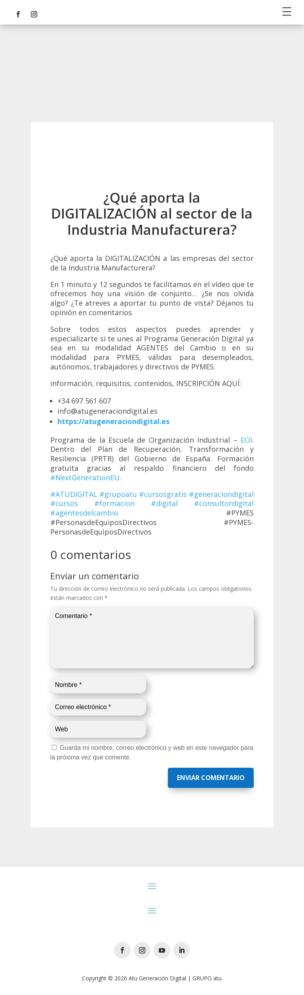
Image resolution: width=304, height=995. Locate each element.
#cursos (64, 503)
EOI (246, 440)
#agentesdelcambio (84, 512)
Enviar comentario (211, 777)
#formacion (114, 503)
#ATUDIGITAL (73, 494)
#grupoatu (118, 494)
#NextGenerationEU (85, 477)
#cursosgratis (163, 494)
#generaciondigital (221, 494)
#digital (164, 503)
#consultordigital (224, 503)
